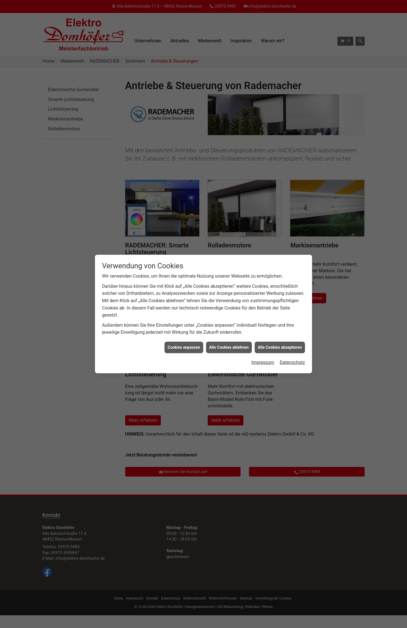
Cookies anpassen (184, 339)
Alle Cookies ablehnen (229, 339)
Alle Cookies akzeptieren (280, 339)
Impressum (262, 354)
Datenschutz (292, 354)
